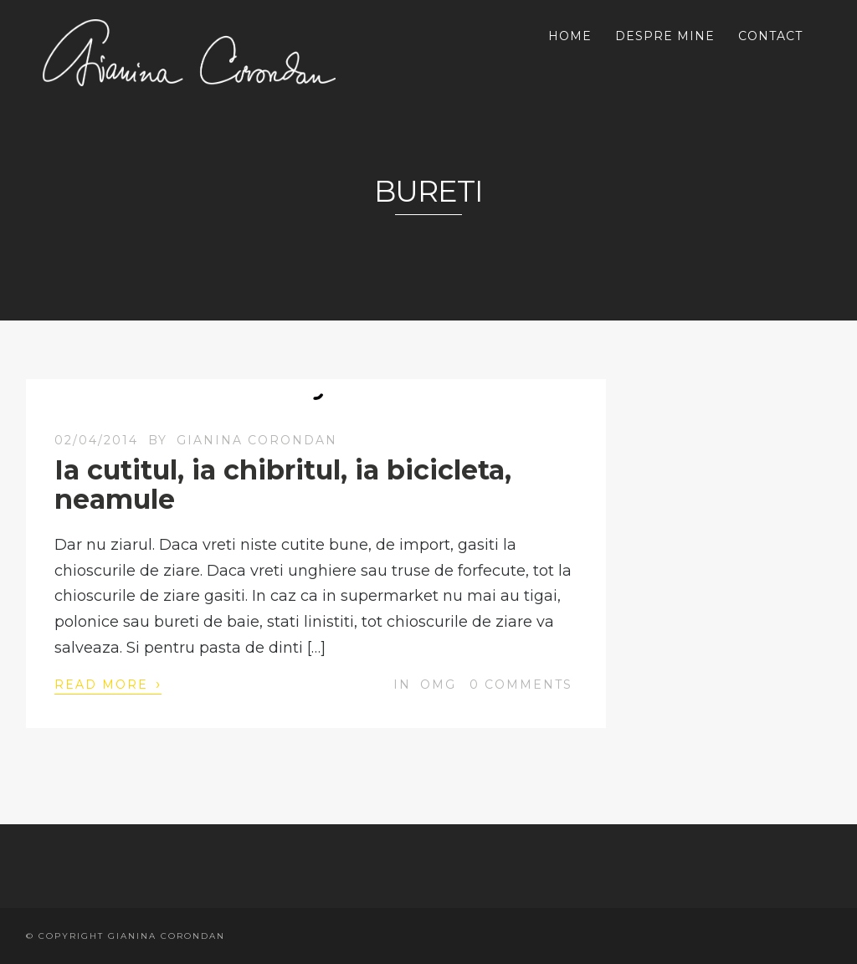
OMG (438, 684)
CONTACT (770, 36)
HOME (570, 36)
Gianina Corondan (257, 440)
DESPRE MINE (665, 36)
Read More (108, 683)
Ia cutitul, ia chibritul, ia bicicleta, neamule (282, 484)
